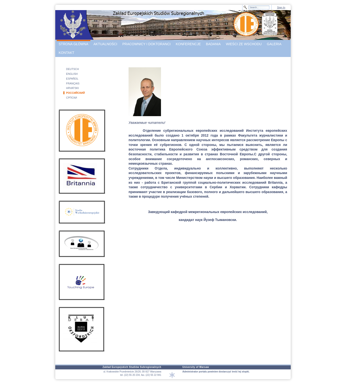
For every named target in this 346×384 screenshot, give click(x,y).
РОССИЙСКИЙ (75, 92)
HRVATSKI (72, 88)
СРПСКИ (71, 97)
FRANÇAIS (73, 83)
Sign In (281, 7)
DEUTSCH (72, 69)
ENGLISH (72, 73)
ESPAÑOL (72, 78)
